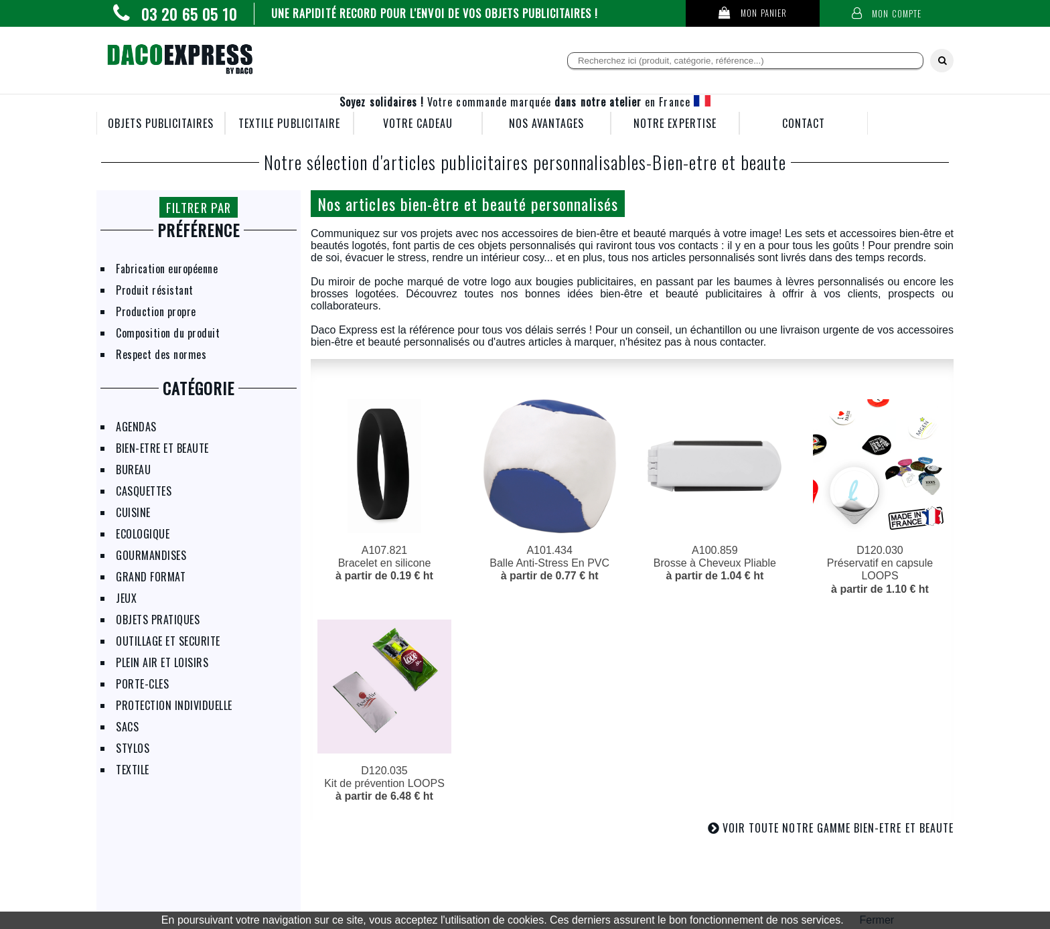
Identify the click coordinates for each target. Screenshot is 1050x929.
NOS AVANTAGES (547, 123)
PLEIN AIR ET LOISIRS (162, 662)
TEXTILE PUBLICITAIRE (289, 123)
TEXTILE (132, 770)
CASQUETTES (143, 491)
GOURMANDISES (151, 555)
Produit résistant (155, 290)
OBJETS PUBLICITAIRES (161, 123)
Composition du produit (168, 333)
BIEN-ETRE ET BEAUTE (162, 448)
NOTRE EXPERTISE (675, 123)
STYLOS (132, 748)
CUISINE (133, 512)
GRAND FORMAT (150, 577)
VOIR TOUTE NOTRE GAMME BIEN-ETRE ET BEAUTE (838, 828)
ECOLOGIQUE (142, 534)
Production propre (156, 311)
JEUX (126, 598)
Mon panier (753, 13)
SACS (127, 727)
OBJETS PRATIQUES (158, 620)
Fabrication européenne (167, 269)
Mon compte (886, 13)
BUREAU (133, 469)
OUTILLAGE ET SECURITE (168, 641)
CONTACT (803, 123)
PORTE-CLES (142, 684)
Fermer (877, 920)
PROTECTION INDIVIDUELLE (174, 705)
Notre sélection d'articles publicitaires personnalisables (455, 162)
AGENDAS (136, 427)
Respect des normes (161, 354)
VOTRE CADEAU (418, 123)
